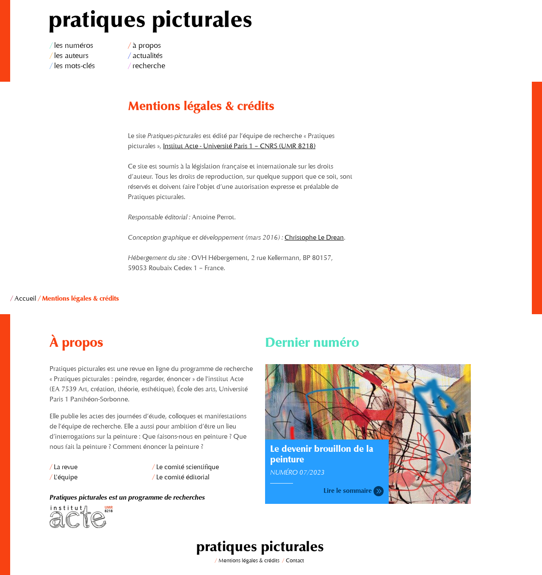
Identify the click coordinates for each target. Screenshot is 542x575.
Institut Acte (152, 517)
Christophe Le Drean (314, 238)
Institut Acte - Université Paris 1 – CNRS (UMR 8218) (239, 146)
